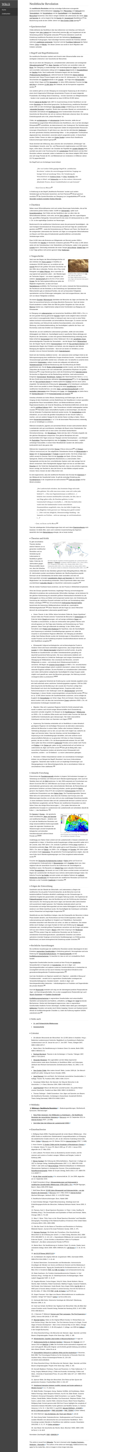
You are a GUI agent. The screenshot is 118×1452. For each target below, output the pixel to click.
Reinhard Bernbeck (39, 1054)
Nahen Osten (58, 793)
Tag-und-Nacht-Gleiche (43, 381)
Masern (54, 930)
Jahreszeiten (63, 384)
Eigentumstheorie (79, 527)
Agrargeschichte (38, 1027)
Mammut (32, 307)
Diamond (50, 562)
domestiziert (54, 82)
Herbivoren (82, 130)
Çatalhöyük (51, 880)
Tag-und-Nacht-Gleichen (77, 344)
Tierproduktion (34, 13)
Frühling (68, 381)
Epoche (59, 18)
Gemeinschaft (40, 279)
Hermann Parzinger (40, 1232)
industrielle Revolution (37, 109)
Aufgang (59, 377)
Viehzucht (78, 11)
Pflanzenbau (68, 11)
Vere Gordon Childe (66, 20)
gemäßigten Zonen (80, 339)
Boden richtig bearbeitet (55, 367)
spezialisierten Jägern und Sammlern (60, 578)
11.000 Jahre (49, 84)
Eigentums (80, 475)
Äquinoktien (36, 440)
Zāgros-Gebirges (78, 75)
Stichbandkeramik (38, 394)
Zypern (66, 700)
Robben (36, 745)
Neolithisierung (75, 37)
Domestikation (45, 698)
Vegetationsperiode (36, 364)
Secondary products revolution (39, 199)
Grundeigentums (35, 479)
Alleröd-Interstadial (50, 650)
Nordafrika (71, 177)
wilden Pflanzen (45, 271)
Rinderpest (79, 930)
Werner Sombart (38, 1161)
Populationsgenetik (47, 776)
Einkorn (80, 449)
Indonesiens (46, 852)
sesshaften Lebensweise (38, 391)
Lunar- (62, 391)
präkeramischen (47, 313)
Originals (76, 1342)
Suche (4, 10)
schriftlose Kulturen (41, 407)
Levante (60, 79)
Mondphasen (51, 377)
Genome (35, 814)
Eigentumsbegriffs (66, 954)
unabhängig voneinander (44, 42)
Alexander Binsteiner (40, 1060)
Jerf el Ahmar (71, 247)
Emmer (57, 449)
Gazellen (44, 79)
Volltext (81, 1327)
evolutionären (63, 151)
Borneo (65, 849)
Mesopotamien (58, 863)
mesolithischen (71, 386)
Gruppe (32, 281)
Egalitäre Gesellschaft (53, 994)
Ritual (70, 1001)
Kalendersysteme (81, 372)
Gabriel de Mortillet (40, 102)
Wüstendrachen (70, 691)
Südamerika (54, 179)
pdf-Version (71, 1248)
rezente (32, 266)
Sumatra (73, 849)
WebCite (45, 1344)
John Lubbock (44, 32)
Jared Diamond (38, 1076)
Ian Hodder (45, 875)
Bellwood (57, 562)
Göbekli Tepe (81, 247)
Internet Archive (36, 1119)
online (55, 1297)
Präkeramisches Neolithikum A (40, 75)
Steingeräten (65, 210)
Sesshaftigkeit (62, 13)
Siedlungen (65, 250)
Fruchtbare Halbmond (73, 42)
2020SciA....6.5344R (75, 1408)
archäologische (42, 120)
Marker (80, 788)
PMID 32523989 (57, 1410)
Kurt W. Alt (78, 1286)
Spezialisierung (35, 286)
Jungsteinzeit (68, 18)
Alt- (68, 32)
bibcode (65, 1408)
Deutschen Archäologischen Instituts (50, 861)
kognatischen (56, 965)
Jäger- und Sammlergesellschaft (67, 389)
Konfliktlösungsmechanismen (39, 956)
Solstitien (63, 440)
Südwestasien (79, 617)
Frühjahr (56, 454)
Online (38, 1141)
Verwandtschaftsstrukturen (47, 954)
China (37, 44)
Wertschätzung (48, 532)
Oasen (76, 619)
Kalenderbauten (64, 351)
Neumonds (84, 379)
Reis (46, 847)
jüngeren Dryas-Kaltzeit (56, 664)
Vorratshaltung (47, 13)
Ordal (77, 1001)
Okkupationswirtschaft (37, 65)
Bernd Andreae (53, 1166)
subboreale (58, 743)
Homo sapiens (46, 262)
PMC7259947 (69, 1410)
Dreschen (33, 466)
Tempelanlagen (40, 870)
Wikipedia (50, 1442)
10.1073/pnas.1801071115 (45, 1253)
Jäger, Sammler (54, 65)
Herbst (32, 454)
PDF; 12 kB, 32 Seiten (58, 1291)
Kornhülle (60, 456)
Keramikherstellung (36, 213)
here (71, 1444)
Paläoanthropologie (36, 899)
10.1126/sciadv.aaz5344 (42, 1410)
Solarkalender (72, 391)
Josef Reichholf (38, 1088)
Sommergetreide (45, 454)
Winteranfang (82, 341)
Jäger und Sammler (49, 816)
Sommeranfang (56, 344)
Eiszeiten (40, 299)
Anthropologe (66, 603)
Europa (42, 814)
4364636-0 (54, 1434)
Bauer (31, 67)
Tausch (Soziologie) (36, 994)
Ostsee (46, 745)
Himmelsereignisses (65, 379)
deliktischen (33, 1008)
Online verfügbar (53, 1424)
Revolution (37, 104)
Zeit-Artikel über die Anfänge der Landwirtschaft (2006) (51, 1123)
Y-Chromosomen (70, 791)
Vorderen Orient (64, 70)
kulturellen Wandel (46, 583)
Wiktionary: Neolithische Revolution (44, 1108)
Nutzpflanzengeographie (39, 1170)
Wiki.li (6, 4)
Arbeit (75, 67)
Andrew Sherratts (55, 199)
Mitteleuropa (81, 712)
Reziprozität (39, 989)
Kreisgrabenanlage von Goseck (59, 394)
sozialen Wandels (78, 148)
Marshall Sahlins (76, 603)
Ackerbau (57, 11)
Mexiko (44, 44)
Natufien (35, 72)
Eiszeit (44, 619)
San (86, 273)
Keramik (57, 316)
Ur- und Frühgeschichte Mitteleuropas (45, 1023)
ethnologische (54, 120)
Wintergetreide (81, 451)
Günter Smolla (59, 137)
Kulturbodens (42, 362)
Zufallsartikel (6, 14)
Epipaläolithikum (82, 70)
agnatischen (77, 962)
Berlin (66, 861)
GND (48, 1434)
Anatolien (71, 863)
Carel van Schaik (74, 479)
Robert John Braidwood (51, 629)
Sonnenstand (45, 339)
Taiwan (46, 849)
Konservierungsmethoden (42, 419)
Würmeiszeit (48, 299)
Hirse (75, 844)
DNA (46, 781)
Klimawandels (79, 79)
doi (35, 1253)
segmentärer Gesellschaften (46, 951)
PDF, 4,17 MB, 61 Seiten (56, 1270)
